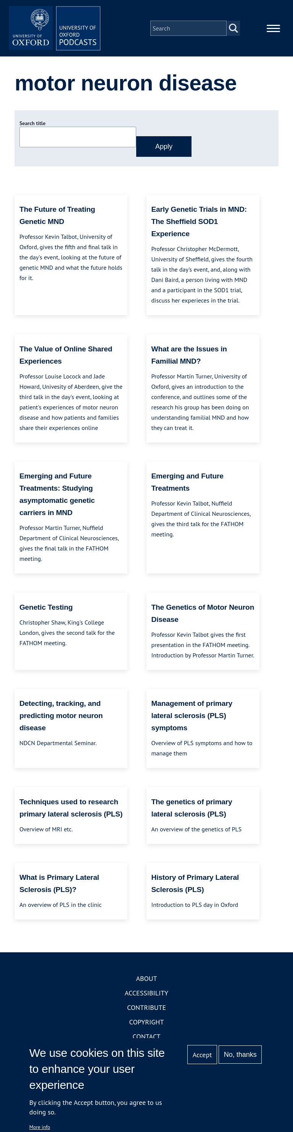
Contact (147, 1036)
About (146, 978)
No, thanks (240, 1054)
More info (39, 1127)
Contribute (146, 1007)
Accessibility (146, 993)
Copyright (146, 1022)
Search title (32, 123)
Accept (202, 1054)
